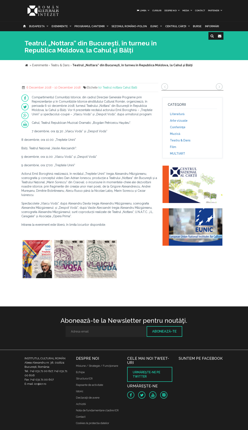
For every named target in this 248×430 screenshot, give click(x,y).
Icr (100, 87)
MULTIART (177, 153)
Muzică (175, 133)
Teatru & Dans (180, 140)
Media (185, 10)
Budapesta (37, 26)
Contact (200, 10)
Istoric (79, 391)
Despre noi (170, 10)
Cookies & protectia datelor (92, 423)
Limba (141, 10)
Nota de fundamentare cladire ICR (97, 410)
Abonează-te (164, 331)
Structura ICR (84, 378)
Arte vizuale (178, 120)
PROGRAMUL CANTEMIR (89, 26)
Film (173, 147)
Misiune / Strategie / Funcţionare (97, 365)
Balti (134, 87)
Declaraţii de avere (87, 397)
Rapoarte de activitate (89, 384)
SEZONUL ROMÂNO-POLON (129, 26)
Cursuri (156, 10)
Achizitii (81, 404)
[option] (37, 259)
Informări (212, 26)
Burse (197, 26)
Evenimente (60, 26)
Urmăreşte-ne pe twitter (146, 374)
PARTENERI (213, 10)
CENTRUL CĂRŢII (175, 26)
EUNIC (154, 26)
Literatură (177, 114)
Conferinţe (177, 127)
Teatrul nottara (112, 87)
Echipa (80, 372)
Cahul (127, 87)
